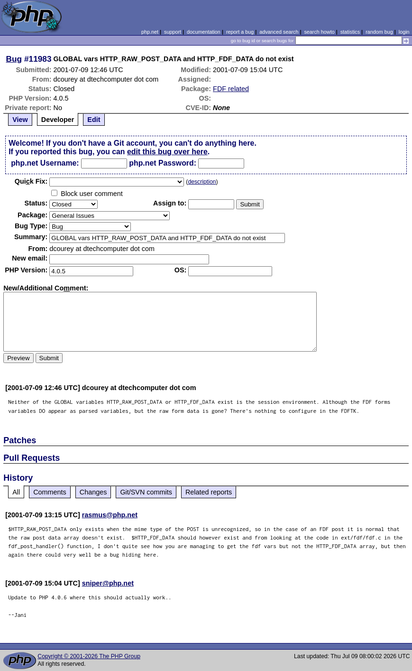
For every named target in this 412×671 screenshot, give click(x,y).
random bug (379, 32)
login (404, 32)
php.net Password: (162, 163)
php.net (149, 32)
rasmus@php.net (109, 515)
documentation (203, 32)
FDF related (231, 89)
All (16, 492)
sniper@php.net (108, 583)
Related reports (208, 492)
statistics (350, 32)
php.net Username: (45, 163)
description (202, 181)
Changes (93, 492)
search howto (319, 32)
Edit (93, 119)
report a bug (240, 32)
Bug (14, 59)
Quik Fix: (31, 181)
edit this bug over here (167, 152)
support (172, 32)
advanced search (278, 32)
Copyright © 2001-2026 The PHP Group (88, 656)
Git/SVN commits (146, 492)
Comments (49, 492)
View (20, 119)
